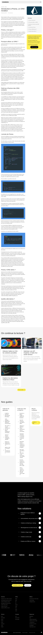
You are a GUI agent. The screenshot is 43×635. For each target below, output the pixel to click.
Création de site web (4, 606)
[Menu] (40, 2)
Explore (16, 604)
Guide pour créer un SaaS (33, 620)
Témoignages (32, 625)
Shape (16, 598)
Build (16, 600)
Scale (16, 609)
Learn (16, 610)
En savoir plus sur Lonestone (33, 44)
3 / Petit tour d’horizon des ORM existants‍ (33, 25)
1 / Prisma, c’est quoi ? (31, 20)
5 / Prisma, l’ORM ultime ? (32, 29)
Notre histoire (17, 617)
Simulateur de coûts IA (33, 623)
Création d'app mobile (4, 604)
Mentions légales (25, 632)
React (2, 616)
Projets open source (33, 626)
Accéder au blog (36, 423)
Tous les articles (21, 390)
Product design (32, 600)
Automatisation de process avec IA (6, 600)
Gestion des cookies (32, 632)
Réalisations (31, 616)
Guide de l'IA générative (33, 619)
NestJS (2, 619)
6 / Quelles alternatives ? (32, 31)
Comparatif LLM (32, 622)
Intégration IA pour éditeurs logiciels (6, 598)
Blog (6, 6)
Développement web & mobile (34, 598)
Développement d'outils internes (6, 603)
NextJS (2, 620)
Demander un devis (17, 585)
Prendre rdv (27, 585)
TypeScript (2, 623)
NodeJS (2, 626)
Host (16, 607)
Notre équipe (17, 619)
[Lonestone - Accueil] (5, 2)
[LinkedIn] (41, 632)
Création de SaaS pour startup (5, 601)
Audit (16, 606)
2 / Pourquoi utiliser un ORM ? (33, 22)
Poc (15, 603)
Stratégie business (32, 601)
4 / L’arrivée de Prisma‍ (31, 27)
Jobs (16, 616)
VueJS (2, 625)
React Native (3, 617)
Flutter (2, 622)
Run (16, 601)
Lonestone (2, 6)
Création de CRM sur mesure (5, 607)
